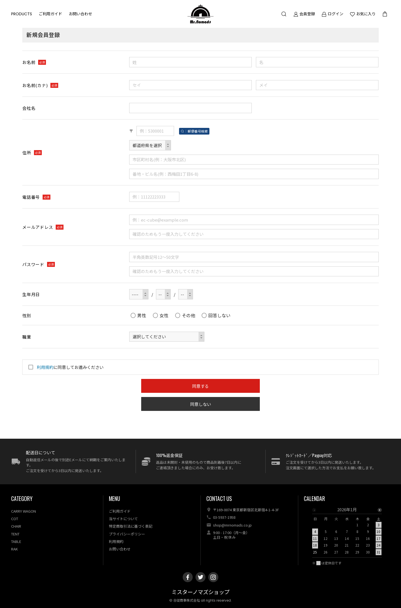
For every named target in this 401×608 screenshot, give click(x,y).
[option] (347, 532)
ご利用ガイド (50, 14)
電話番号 (31, 197)
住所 (26, 152)
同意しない (200, 404)
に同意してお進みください (65, 367)
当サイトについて (123, 518)
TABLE (16, 541)
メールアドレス (37, 227)
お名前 (28, 62)
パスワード (33, 264)
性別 (26, 315)
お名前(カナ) (35, 85)
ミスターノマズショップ (200, 592)
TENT (15, 534)
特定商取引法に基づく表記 (130, 526)
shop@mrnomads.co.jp (232, 525)
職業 (26, 337)
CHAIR (16, 526)
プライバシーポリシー (127, 534)
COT (14, 518)
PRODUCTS (21, 14)
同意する (200, 386)
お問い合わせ (80, 14)
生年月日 (31, 294)
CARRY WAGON (23, 511)
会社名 (28, 108)
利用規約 (45, 367)
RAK (14, 549)
